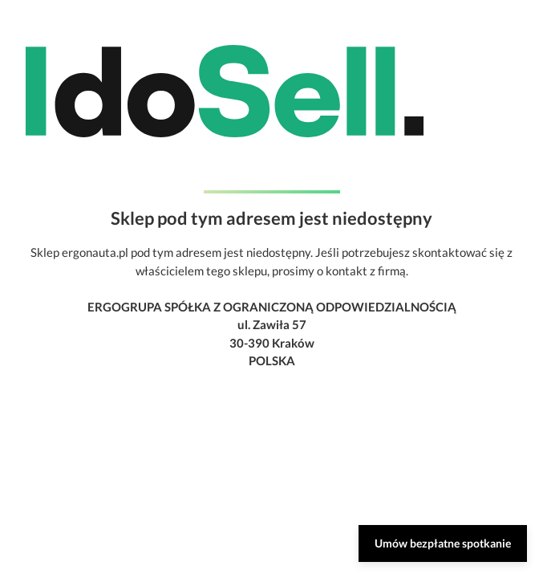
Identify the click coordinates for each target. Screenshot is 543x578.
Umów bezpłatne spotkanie (443, 543)
